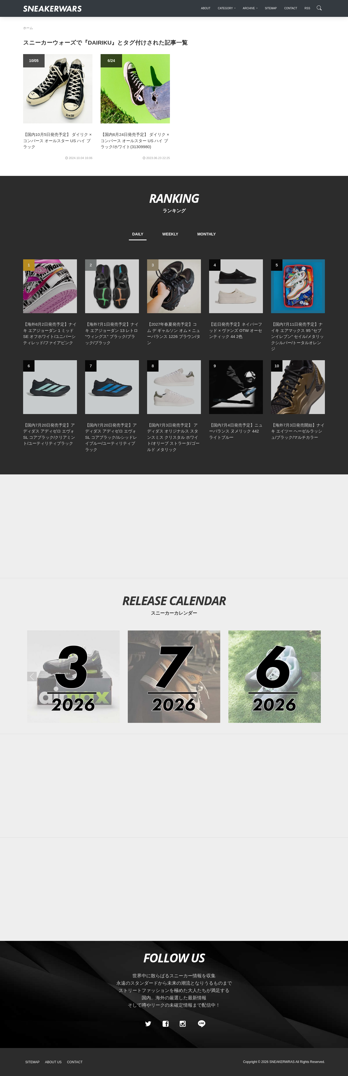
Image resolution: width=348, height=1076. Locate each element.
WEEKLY (170, 234)
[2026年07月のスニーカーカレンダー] (174, 676)
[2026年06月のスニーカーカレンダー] (274, 676)
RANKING (174, 198)
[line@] (200, 1024)
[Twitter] (148, 1024)
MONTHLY (206, 234)
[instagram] (183, 1024)
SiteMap (32, 1062)
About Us (53, 1062)
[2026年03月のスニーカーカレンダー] (73, 676)
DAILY (137, 234)
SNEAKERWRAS (282, 1062)
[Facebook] (165, 1024)
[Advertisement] (174, 526)
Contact (74, 1062)
